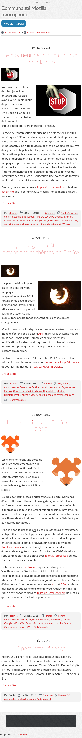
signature (21, 627)
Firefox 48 (30, 567)
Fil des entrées (12, 32)
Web (68, 224)
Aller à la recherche (51, 3)
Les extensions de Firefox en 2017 (41, 425)
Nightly (26, 394)
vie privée (52, 224)
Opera (29, 220)
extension (17, 216)
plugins (43, 394)
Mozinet (13, 212)
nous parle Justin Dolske (47, 366)
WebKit (47, 698)
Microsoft (39, 390)
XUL (54, 584)
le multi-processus (56, 555)
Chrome (72, 212)
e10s (61, 387)
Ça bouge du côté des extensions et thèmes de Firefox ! (41, 252)
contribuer (25, 619)
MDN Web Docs (22, 623)
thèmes (52, 394)
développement (49, 387)
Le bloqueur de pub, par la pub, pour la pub (41, 58)
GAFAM (49, 216)
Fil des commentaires (38, 32)
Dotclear (21, 734)
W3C (62, 224)
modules (50, 390)
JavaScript (27, 390)
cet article (7, 191)
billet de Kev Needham (51, 592)
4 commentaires (17, 399)
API (40, 333)
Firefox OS (64, 695)
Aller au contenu (29, 3)
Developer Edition (29, 387)
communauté (11, 387)
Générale (50, 212)
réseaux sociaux (68, 220)
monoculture (11, 698)
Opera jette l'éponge (41, 648)
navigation (19, 220)
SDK (63, 584)
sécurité (8, 224)
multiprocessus (12, 394)
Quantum (53, 220)
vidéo (43, 224)
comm (7, 216)
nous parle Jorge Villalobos (62, 362)
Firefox (39, 216)
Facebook (29, 216)
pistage (38, 220)
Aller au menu (40, 3)
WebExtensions (65, 394)
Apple (64, 212)
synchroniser (32, 224)
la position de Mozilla (50, 187)
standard (19, 224)
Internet (67, 216)
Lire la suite (8, 203)
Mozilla (8, 220)
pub (45, 220)
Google (58, 216)
